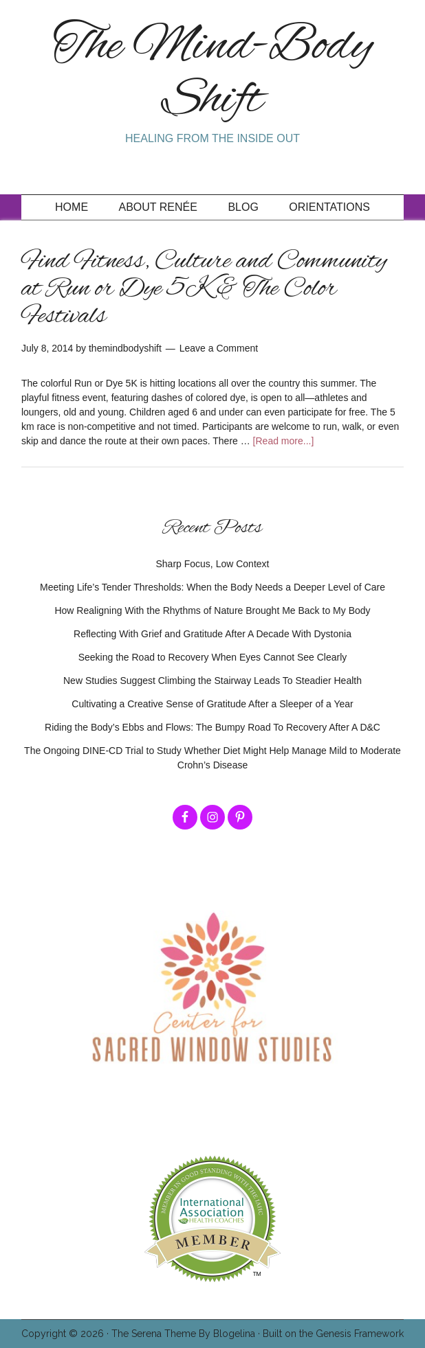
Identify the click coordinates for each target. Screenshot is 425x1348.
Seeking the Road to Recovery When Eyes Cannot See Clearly (212, 657)
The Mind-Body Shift (213, 74)
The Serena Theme (153, 1333)
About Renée (158, 207)
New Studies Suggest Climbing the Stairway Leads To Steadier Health (212, 680)
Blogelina (234, 1333)
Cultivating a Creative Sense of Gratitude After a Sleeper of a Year (212, 703)
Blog (243, 207)
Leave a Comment (218, 348)
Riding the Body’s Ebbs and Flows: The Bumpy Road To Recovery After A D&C (212, 727)
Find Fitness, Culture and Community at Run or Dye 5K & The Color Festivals (203, 289)
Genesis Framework (360, 1333)
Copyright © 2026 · (66, 1333)
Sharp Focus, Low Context (213, 563)
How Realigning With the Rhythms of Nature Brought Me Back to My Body (212, 610)
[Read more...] (283, 440)
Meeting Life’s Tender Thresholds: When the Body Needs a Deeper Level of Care (212, 587)
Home (71, 207)
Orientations (329, 207)
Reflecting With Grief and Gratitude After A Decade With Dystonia (212, 633)
